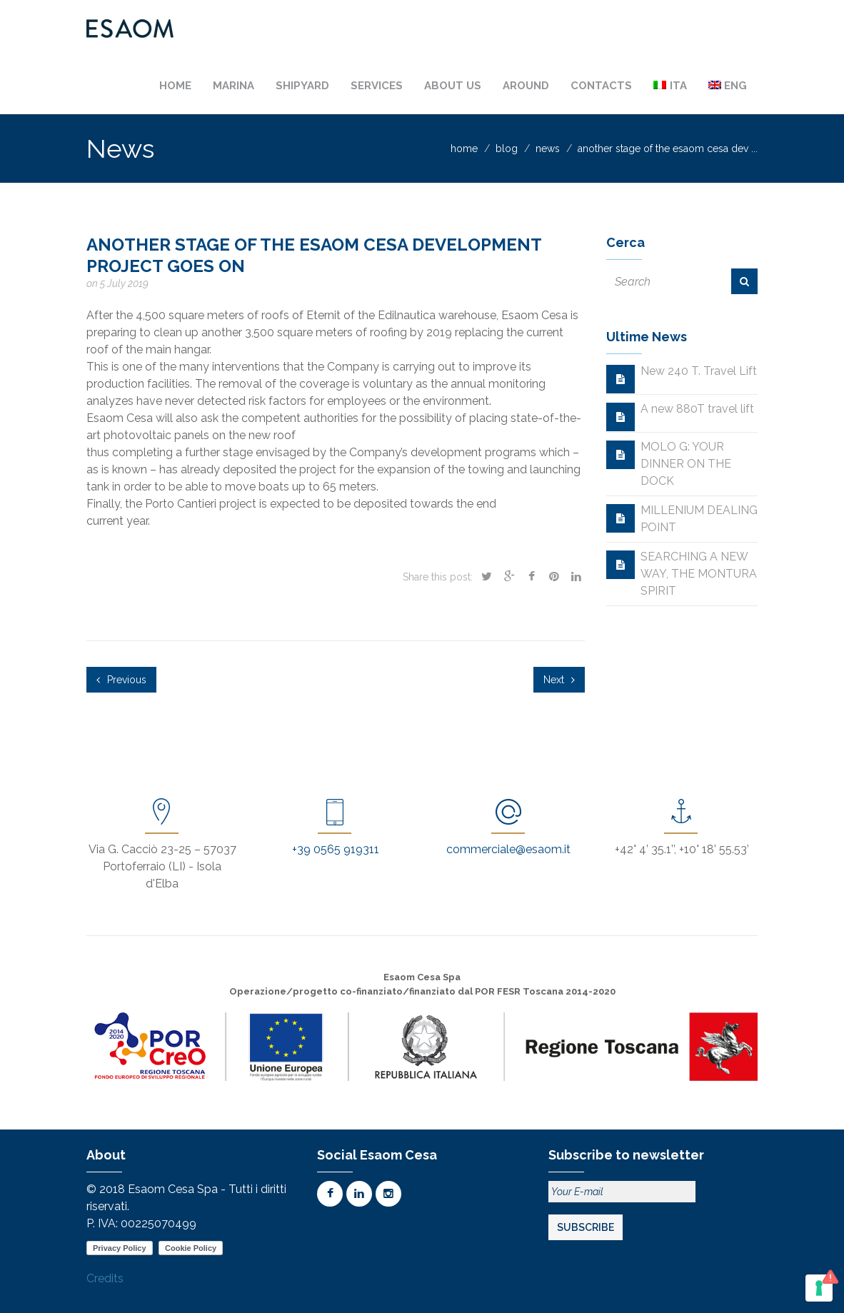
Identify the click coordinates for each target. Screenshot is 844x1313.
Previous (121, 679)
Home (175, 85)
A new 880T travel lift (697, 409)
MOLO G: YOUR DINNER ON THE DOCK (685, 464)
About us (452, 85)
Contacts (601, 85)
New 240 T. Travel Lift (698, 371)
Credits (105, 1278)
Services (377, 85)
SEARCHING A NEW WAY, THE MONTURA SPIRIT (698, 574)
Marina (233, 85)
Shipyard (302, 85)
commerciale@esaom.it (508, 849)
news (548, 148)
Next (559, 679)
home (464, 148)
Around (526, 85)
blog (507, 148)
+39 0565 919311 (335, 849)
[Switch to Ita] (670, 85)
